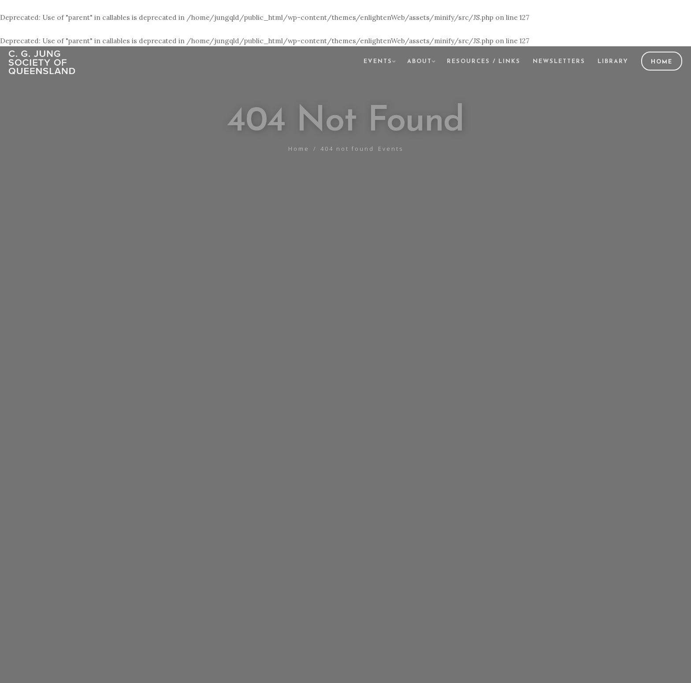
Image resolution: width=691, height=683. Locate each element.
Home (661, 62)
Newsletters (559, 61)
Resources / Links (483, 61)
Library (613, 61)
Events (378, 61)
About (419, 61)
